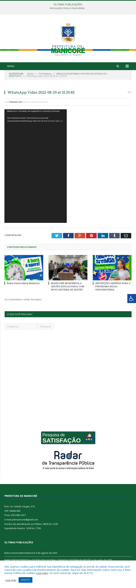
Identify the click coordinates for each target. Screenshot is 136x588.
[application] (35, 166)
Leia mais (41, 573)
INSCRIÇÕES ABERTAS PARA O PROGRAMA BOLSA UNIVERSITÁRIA (112, 286)
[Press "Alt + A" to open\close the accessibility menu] (131, 298)
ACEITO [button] (25, 579)
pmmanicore (15, 102)
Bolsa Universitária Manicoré (23, 283)
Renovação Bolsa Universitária (67, 8)
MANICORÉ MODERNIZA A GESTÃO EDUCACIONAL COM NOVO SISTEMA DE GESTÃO (67, 286)
